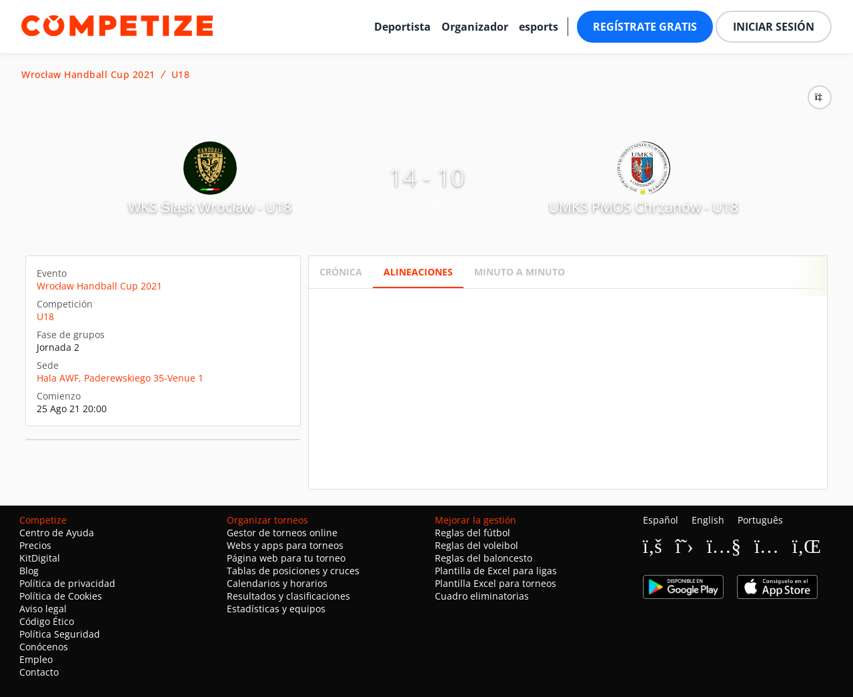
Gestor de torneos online (282, 532)
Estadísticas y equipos (276, 608)
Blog (29, 570)
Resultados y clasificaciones (288, 596)
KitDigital (39, 558)
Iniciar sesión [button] (773, 26)
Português (760, 520)
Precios (35, 545)
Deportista (402, 26)
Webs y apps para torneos (285, 545)
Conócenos (43, 646)
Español (660, 520)
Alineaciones (418, 271)
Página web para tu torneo (286, 558)
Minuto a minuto (519, 271)
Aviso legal (43, 608)
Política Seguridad (59, 634)
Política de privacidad (67, 583)
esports (538, 26)
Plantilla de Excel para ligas (496, 570)
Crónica (340, 271)
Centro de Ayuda (56, 532)
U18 (180, 74)
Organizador (475, 26)
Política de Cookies (60, 596)
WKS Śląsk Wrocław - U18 (209, 206)
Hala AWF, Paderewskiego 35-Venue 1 (120, 378)
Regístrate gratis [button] (645, 26)
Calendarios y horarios (277, 583)
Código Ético (46, 621)
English (708, 520)
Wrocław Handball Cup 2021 (88, 74)
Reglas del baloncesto (483, 558)
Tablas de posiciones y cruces (293, 570)
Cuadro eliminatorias (482, 596)
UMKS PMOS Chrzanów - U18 (643, 206)
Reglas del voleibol (476, 545)
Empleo (36, 659)
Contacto (39, 672)
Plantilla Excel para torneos (495, 583)
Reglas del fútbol (472, 532)
